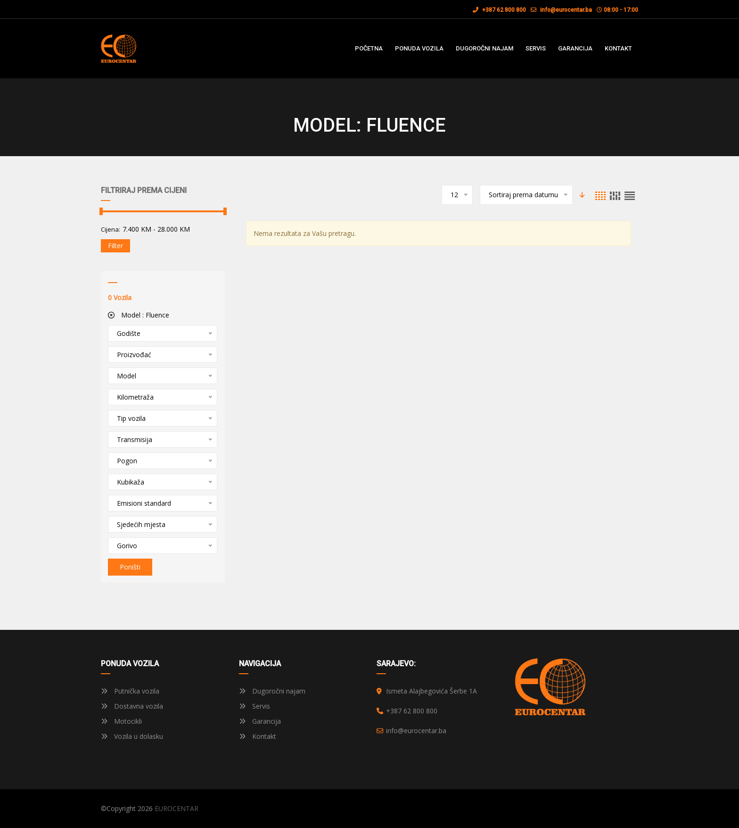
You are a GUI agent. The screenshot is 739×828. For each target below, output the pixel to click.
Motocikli (121, 721)
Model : (138, 314)
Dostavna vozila (132, 706)
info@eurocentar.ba (566, 10)
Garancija (260, 721)
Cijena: (110, 229)
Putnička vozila (130, 690)
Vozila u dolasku (132, 736)
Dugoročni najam (272, 690)
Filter (115, 245)
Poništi (130, 566)
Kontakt (257, 736)
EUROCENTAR (176, 808)
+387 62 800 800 (499, 10)
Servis (254, 706)
